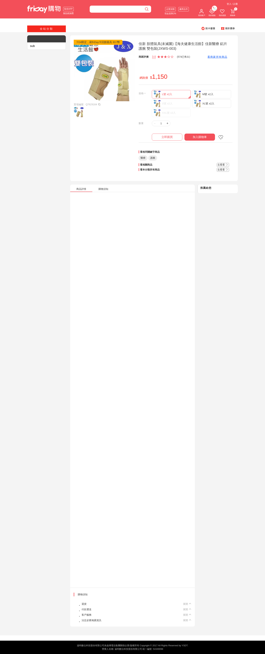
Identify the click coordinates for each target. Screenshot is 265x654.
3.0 (154, 56)
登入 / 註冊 (232, 4)
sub (32, 46)
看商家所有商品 (217, 56)
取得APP (68, 9)
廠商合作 (183, 9)
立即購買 (167, 137)
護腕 (152, 157)
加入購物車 (200, 137)
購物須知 (83, 594)
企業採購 (170, 9)
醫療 (143, 157)
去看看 (222, 164)
